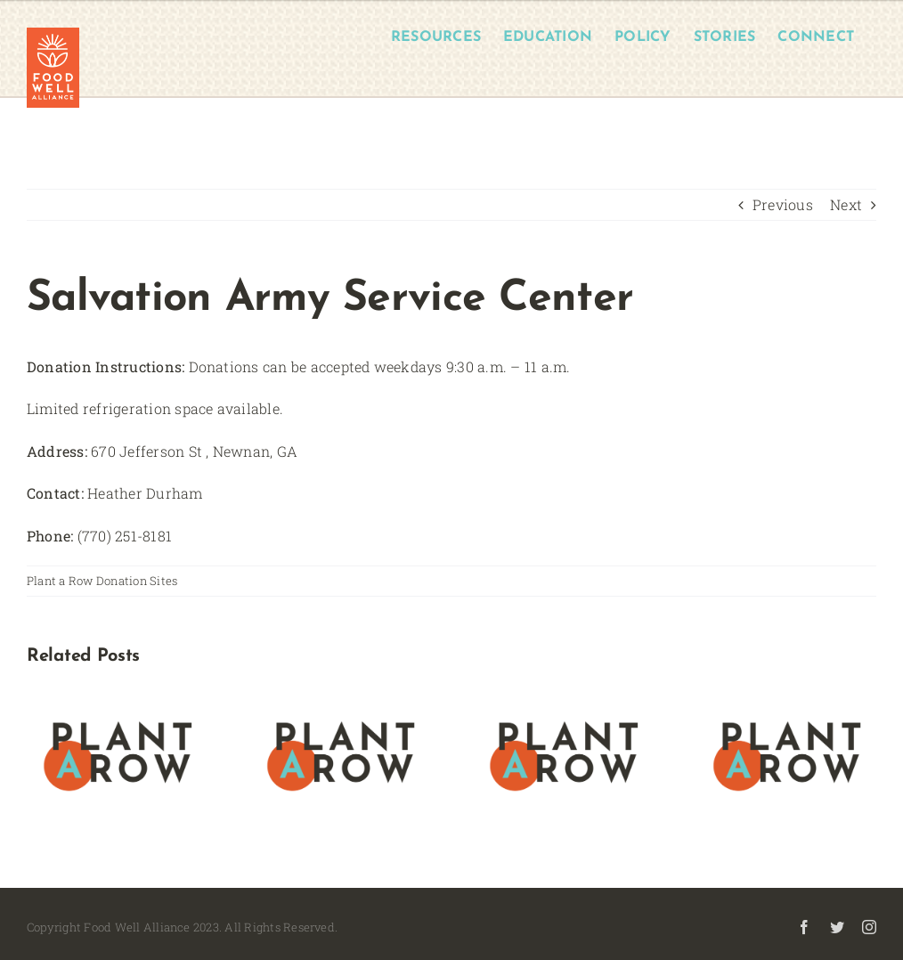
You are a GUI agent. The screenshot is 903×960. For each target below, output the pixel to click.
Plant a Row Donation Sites (102, 581)
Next (846, 204)
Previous (782, 204)
